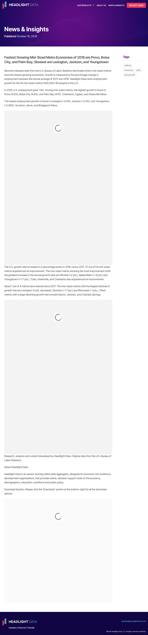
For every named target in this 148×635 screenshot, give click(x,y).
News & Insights (116, 5)
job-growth (130, 75)
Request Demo (136, 5)
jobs (138, 70)
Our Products (84, 5)
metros (128, 65)
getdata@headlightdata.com (134, 621)
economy (129, 70)
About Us (101, 5)
